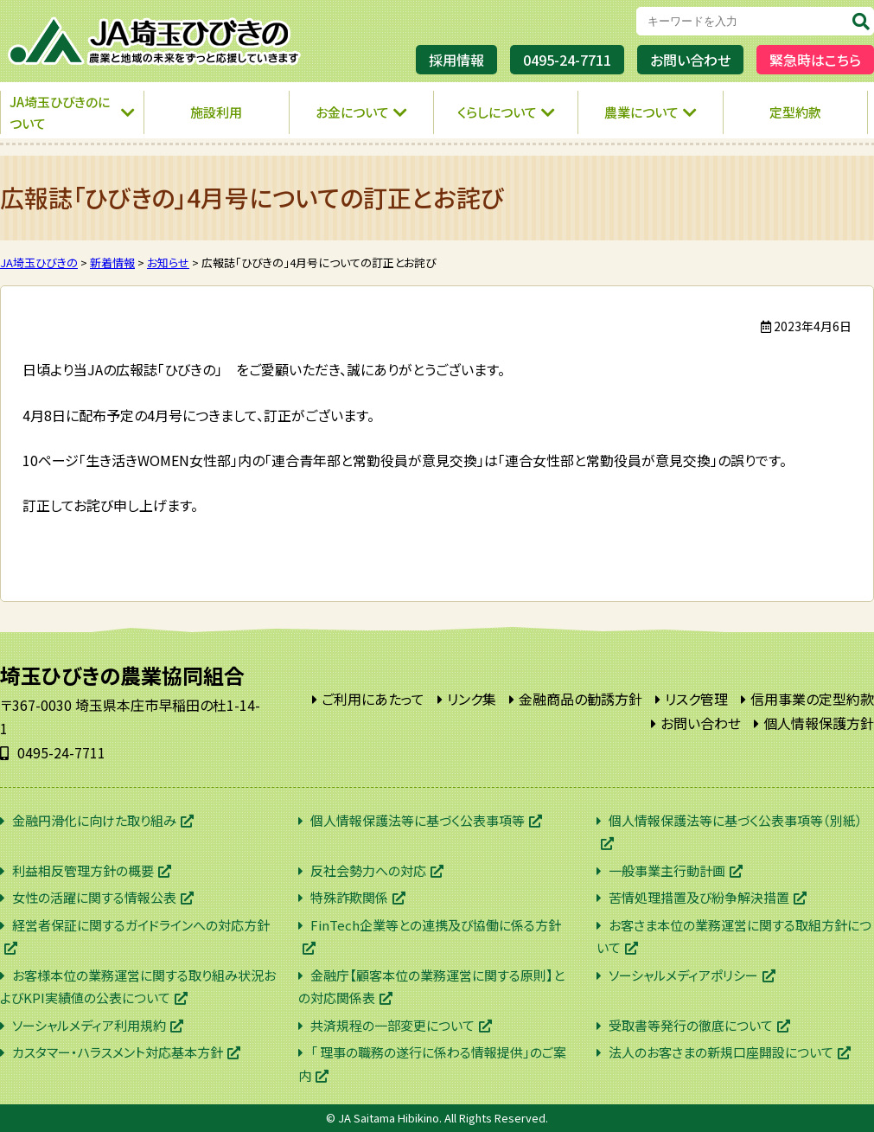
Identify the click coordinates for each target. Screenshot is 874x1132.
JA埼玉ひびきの (155, 41)
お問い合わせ (690, 59)
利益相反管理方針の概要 (83, 870)
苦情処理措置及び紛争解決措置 (699, 897)
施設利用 (216, 112)
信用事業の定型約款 (812, 698)
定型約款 (795, 112)
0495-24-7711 (567, 59)
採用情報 (456, 59)
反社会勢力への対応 (368, 870)
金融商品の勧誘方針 (580, 698)
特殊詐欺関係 (349, 897)
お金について (352, 112)
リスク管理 (696, 698)
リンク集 (471, 698)
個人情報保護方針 (818, 723)
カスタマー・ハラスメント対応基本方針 (117, 1052)
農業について (641, 112)
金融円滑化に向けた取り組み (94, 820)
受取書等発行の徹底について (691, 1025)
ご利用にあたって (373, 698)
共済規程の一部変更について (392, 1025)
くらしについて (497, 112)
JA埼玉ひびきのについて (60, 113)
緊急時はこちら (815, 59)
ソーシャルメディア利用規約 (89, 1025)
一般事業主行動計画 (667, 870)
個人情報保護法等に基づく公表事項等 (417, 820)
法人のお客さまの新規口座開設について (721, 1052)
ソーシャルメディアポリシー (683, 975)
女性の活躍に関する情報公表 (94, 897)
